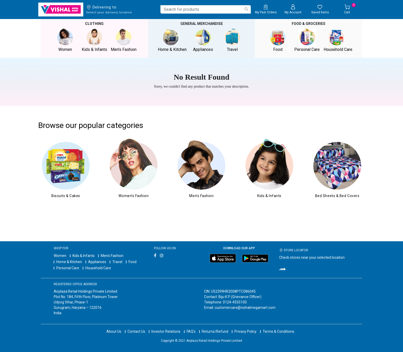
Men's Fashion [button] (123, 40)
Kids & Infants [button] (94, 40)
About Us (113, 331)
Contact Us (136, 331)
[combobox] (205, 9)
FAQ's (191, 331)
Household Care (98, 268)
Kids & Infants (83, 256)
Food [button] (278, 40)
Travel (117, 262)
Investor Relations (165, 331)
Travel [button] (232, 40)
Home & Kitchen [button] (172, 40)
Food (132, 262)
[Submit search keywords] (246, 9)
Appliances (97, 262)
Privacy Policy (245, 331)
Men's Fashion (112, 256)
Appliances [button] (203, 40)
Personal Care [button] (307, 40)
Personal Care (67, 268)
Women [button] (65, 40)
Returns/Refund (215, 331)
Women (60, 256)
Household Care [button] (338, 40)
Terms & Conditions (278, 331)
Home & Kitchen (69, 262)
